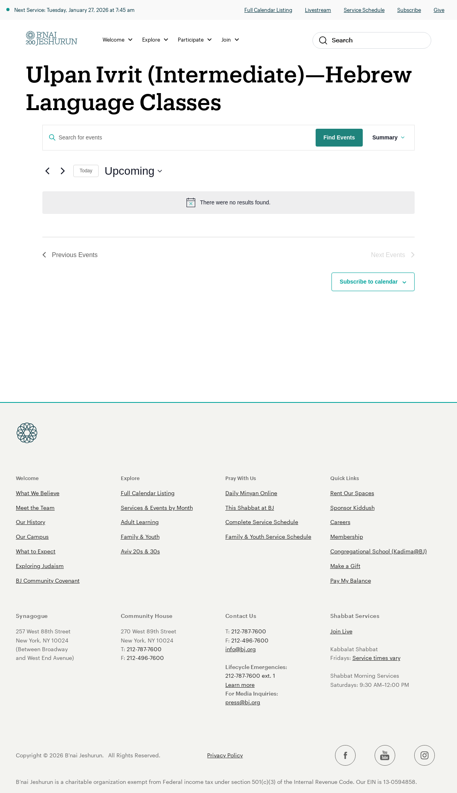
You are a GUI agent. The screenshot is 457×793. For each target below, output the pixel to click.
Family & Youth (140, 536)
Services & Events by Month (157, 507)
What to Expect (35, 551)
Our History (30, 521)
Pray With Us (240, 478)
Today (86, 170)
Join (230, 39)
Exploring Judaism (40, 565)
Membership (346, 536)
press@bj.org (242, 702)
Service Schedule (364, 10)
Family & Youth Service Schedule (268, 536)
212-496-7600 (145, 657)
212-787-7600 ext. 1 (250, 675)
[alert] (228, 202)
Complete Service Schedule (261, 521)
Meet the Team (35, 507)
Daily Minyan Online (251, 493)
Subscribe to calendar (369, 281)
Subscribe (409, 10)
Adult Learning (140, 521)
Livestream (318, 10)
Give (439, 10)
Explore (155, 39)
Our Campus (32, 536)
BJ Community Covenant (48, 580)
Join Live (341, 631)
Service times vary (376, 657)
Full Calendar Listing (268, 10)
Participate (194, 39)
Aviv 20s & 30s (140, 551)
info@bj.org (240, 649)
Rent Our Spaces (352, 493)
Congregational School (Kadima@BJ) (378, 551)
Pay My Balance (350, 580)
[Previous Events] (47, 171)
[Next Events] (62, 171)
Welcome (117, 39)
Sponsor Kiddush (352, 507)
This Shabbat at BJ (249, 507)
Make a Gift (345, 565)
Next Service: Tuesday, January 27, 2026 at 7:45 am (74, 10)
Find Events (339, 137)
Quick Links (344, 478)
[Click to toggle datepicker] (133, 171)
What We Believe (37, 493)
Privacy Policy (225, 755)
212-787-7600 (144, 649)
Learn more (240, 684)
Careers (340, 521)
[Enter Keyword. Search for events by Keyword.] (179, 137)
